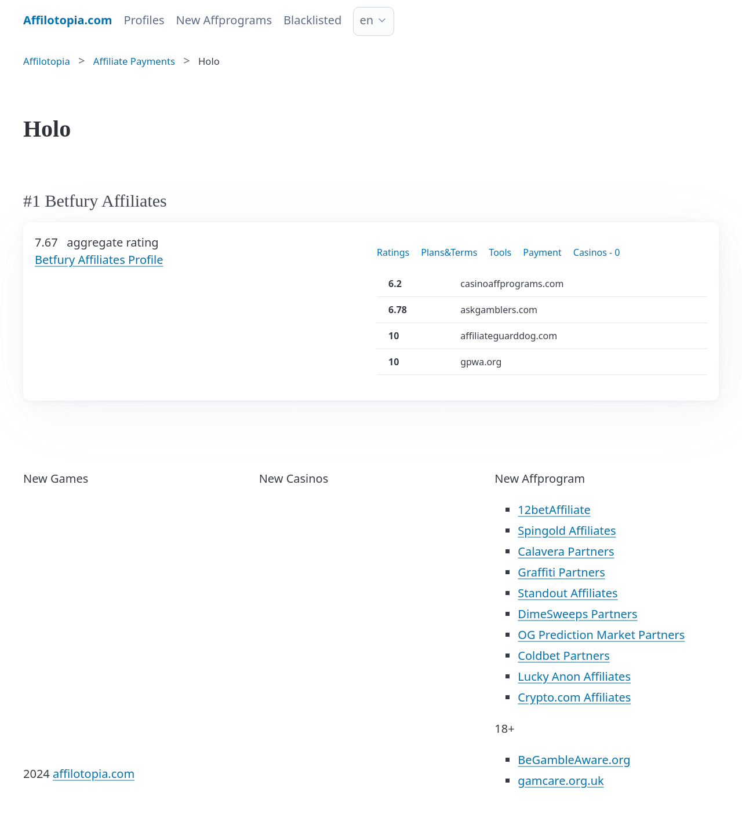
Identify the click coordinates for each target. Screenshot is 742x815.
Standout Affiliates (567, 593)
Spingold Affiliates (567, 530)
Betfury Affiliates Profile (99, 259)
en (366, 20)
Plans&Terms (449, 252)
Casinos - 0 (596, 252)
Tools (500, 252)
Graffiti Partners (561, 572)
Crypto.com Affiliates (574, 697)
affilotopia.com (93, 773)
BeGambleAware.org (574, 760)
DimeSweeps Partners (577, 614)
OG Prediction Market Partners (601, 635)
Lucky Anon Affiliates (574, 676)
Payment (542, 252)
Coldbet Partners (563, 655)
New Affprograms (224, 20)
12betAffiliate (554, 509)
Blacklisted (312, 20)
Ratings (393, 252)
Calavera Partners (566, 551)
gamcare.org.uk (560, 780)
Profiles (143, 20)
